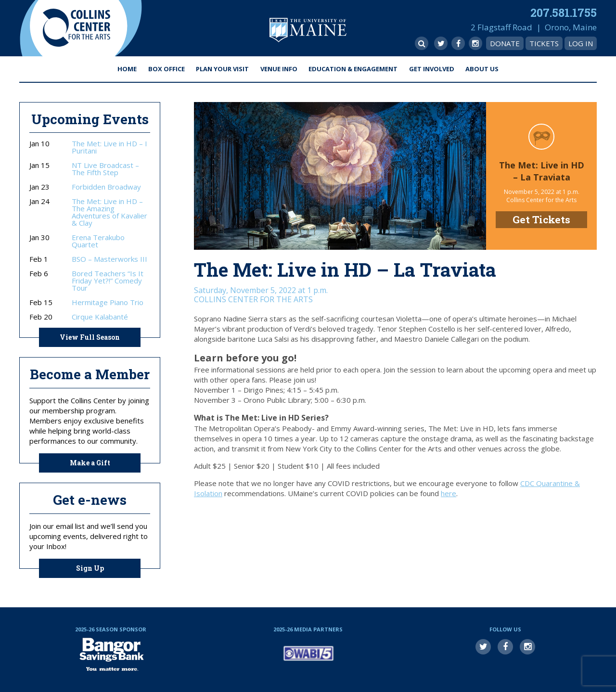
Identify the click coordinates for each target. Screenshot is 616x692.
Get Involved (431, 68)
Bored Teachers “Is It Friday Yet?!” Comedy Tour (107, 281)
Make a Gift (90, 462)
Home (127, 68)
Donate (505, 43)
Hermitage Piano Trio (107, 302)
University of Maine (308, 30)
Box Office (166, 68)
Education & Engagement (353, 68)
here (448, 493)
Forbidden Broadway (106, 187)
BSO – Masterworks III (109, 259)
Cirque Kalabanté (100, 316)
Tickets (544, 43)
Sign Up (90, 568)
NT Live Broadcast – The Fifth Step (105, 169)
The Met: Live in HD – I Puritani (109, 147)
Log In (580, 43)
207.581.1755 (563, 12)
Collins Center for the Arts (76, 28)
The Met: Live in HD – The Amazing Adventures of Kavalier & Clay (109, 212)
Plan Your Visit (222, 68)
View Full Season (90, 337)
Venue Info (278, 68)
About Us (482, 68)
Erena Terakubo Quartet (98, 241)
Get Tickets (541, 219)
